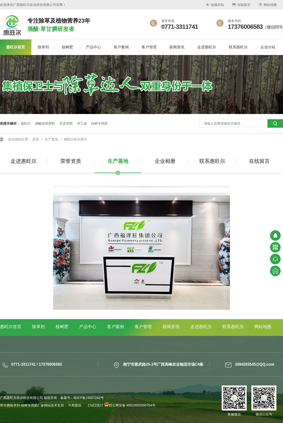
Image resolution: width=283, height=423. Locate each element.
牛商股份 (74, 405)
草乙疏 (82, 123)
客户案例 (115, 326)
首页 (36, 139)
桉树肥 (62, 326)
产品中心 (87, 326)
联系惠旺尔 (212, 161)
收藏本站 (214, 5)
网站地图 (267, 5)
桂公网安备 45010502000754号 (129, 405)
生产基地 (52, 139)
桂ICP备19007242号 (89, 398)
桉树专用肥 (99, 123)
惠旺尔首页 (10, 326)
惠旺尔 (26, 123)
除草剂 (38, 326)
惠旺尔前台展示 (75, 139)
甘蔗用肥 (66, 123)
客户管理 (143, 326)
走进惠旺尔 (24, 161)
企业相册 (165, 161)
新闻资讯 (170, 326)
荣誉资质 (70, 161)
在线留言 (240, 5)
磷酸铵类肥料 (45, 123)
